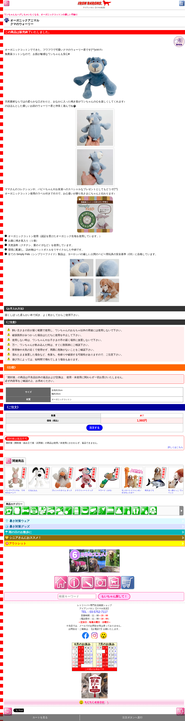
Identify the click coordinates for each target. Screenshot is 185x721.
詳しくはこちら (175, 447)
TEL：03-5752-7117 (94, 611)
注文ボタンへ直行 (132, 717)
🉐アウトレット (15, 543)
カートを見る (40, 717)
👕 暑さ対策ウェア (17, 520)
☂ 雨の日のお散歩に (18, 532)
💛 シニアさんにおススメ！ (23, 537)
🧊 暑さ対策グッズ (17, 526)
